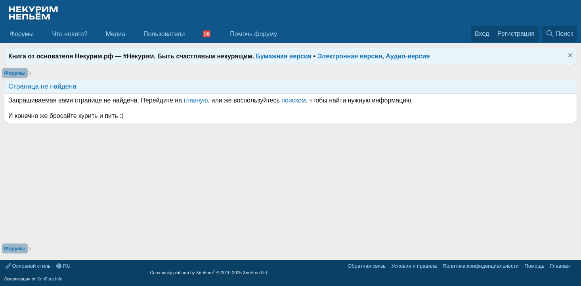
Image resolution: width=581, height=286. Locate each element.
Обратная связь (367, 266)
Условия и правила (414, 266)
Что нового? (69, 34)
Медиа (115, 34)
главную (196, 100)
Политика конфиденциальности (481, 266)
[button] (40, 34)
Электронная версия (349, 56)
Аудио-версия (408, 56)
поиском (293, 100)
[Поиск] (559, 33)
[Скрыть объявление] (569, 56)
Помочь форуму (253, 34)
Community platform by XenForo (209, 272)
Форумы (22, 34)
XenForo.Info (50, 278)
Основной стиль (28, 266)
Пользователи (164, 34)
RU (63, 266)
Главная (560, 266)
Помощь (534, 266)
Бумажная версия (284, 56)
